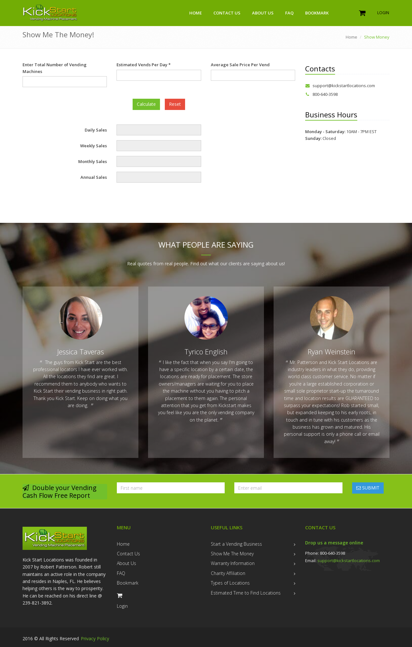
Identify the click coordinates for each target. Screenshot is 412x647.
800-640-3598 (321, 94)
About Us (263, 13)
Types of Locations (230, 583)
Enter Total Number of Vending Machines (55, 68)
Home (195, 13)
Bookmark (317, 13)
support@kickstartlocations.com (340, 85)
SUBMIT (367, 488)
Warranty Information (233, 563)
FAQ (289, 13)
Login (383, 12)
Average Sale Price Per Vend (240, 65)
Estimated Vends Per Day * (144, 65)
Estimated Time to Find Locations (246, 593)
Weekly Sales (93, 146)
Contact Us (226, 13)
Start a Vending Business (236, 544)
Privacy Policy (95, 638)
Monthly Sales (92, 161)
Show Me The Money (232, 554)
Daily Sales (96, 130)
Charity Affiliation (228, 573)
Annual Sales (93, 177)
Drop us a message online (334, 543)
